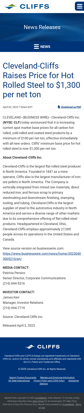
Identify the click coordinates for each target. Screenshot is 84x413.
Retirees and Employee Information (57, 377)
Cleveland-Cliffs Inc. (36, 369)
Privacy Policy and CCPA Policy (49, 380)
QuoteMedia (41, 398)
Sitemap (44, 384)
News (42, 46)
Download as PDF (69, 107)
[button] (79, 6)
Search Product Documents (22, 377)
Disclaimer (73, 380)
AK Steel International (19, 380)
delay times (38, 401)
